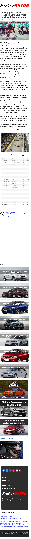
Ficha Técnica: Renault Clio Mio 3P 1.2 (15, 351)
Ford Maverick (25, 521)
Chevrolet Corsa (3, 523)
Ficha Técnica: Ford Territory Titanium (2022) (15, 287)
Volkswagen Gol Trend (5, 528)
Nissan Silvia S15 (23, 519)
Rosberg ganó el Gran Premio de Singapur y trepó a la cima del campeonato (14, 15)
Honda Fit (13, 515)
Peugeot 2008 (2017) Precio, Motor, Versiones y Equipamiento (14, 271)
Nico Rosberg (4, 216)
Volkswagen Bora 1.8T (12, 526)
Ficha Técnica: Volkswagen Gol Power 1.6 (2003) (15, 367)
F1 (8, 214)
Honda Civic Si (20, 515)
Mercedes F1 (21, 214)
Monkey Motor (13, 532)
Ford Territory (18, 521)
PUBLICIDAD (6, 483)
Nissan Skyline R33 (4, 519)
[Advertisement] (15, 247)
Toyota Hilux (22, 524)
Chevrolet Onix (11, 523)
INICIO (4, 477)
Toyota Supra (3, 526)
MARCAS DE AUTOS (9, 488)
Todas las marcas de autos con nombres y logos (10, 518)
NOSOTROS (6, 480)
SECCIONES (6, 486)
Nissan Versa (3, 521)
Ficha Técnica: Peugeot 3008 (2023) (14, 319)
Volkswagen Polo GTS (16, 528)
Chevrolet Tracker (4, 524)
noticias (12, 216)
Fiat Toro (8, 515)
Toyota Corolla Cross (13, 524)
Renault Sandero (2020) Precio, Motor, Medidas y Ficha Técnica (15, 303)
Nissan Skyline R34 (14, 519)
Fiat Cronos (2, 515)
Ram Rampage (10, 521)
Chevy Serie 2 (19, 523)
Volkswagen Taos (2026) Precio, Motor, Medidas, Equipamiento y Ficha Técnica (15, 336)
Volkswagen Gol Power (23, 526)
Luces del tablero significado (6, 516)
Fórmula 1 (13, 214)
